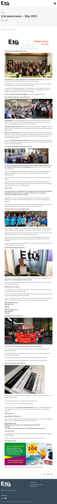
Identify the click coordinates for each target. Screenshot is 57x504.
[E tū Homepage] (5, 3)
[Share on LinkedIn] (51, 474)
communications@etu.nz (17, 438)
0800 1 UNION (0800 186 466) (37, 484)
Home (2, 29)
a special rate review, (23, 357)
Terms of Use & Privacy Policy (8, 490)
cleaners (28, 165)
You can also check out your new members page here (35, 300)
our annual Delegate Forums (21, 79)
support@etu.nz (35, 486)
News (2, 12)
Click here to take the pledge (11, 284)
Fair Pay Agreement (11, 191)
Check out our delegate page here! (36, 94)
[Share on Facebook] (45, 474)
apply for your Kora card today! (35, 467)
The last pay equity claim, (11, 243)
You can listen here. (42, 360)
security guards (19, 165)
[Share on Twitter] (48, 474)
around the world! (9, 168)
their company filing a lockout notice (43, 140)
